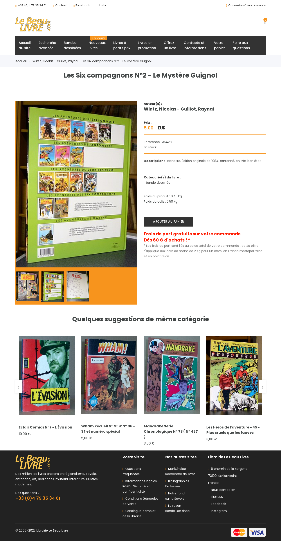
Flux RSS (215, 497)
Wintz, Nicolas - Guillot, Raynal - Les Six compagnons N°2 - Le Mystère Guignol (91, 61)
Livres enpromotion (147, 45)
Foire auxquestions (241, 45)
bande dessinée (158, 182)
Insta (102, 5)
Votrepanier (219, 45)
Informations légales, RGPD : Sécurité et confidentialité (139, 486)
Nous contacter (221, 490)
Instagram (217, 511)
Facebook (83, 5)
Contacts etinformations (195, 45)
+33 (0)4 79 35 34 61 (32, 5)
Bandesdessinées (72, 45)
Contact (61, 5)
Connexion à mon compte (247, 5)
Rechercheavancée (47, 45)
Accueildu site (25, 45)
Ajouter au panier (168, 221)
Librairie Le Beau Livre (52, 530)
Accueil (22, 61)
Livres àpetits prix (121, 45)
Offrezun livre (170, 45)
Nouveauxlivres (98, 43)
